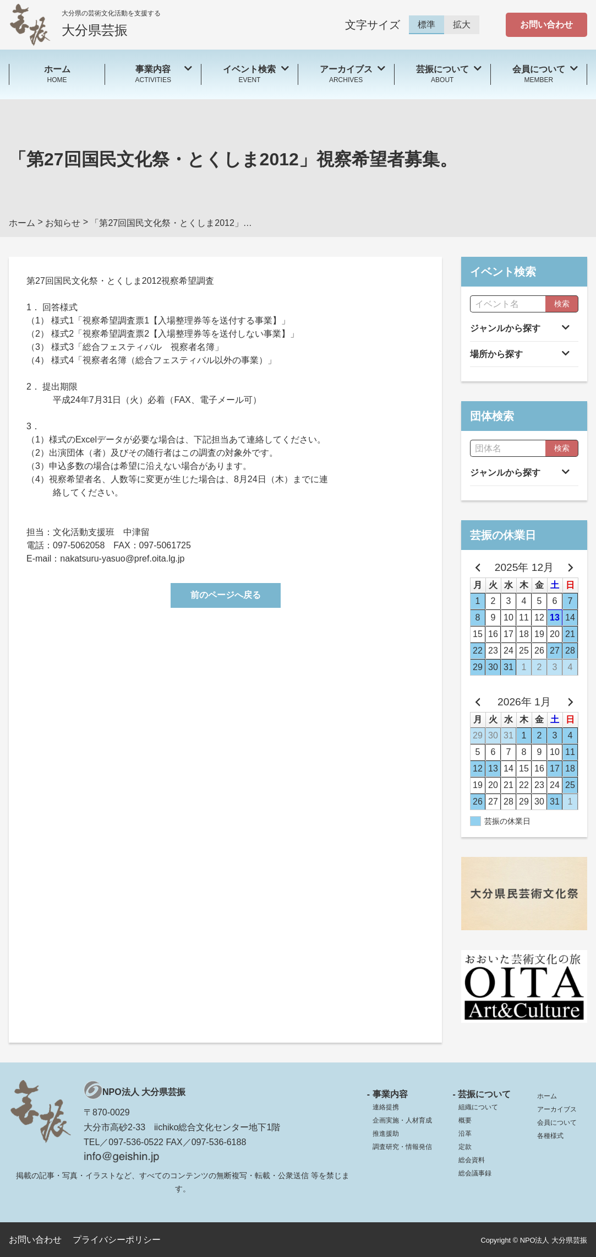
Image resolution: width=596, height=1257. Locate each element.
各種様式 (550, 1136)
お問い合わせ (546, 24)
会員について (557, 1122)
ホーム (547, 1096)
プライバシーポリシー (117, 1239)
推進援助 (386, 1133)
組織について (478, 1107)
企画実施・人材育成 (402, 1120)
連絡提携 (386, 1107)
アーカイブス (557, 1109)
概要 (465, 1120)
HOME (57, 73)
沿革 (465, 1133)
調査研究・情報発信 (402, 1147)
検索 (562, 303)
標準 (426, 24)
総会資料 (471, 1160)
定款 (465, 1147)
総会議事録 (474, 1173)
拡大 (462, 24)
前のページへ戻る (225, 595)
